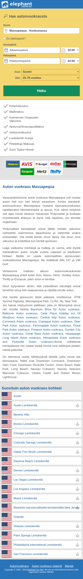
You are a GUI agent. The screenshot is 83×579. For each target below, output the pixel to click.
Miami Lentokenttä (25, 498)
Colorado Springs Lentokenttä (33, 442)
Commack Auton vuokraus (20, 321)
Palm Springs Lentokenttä (30, 535)
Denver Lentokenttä (26, 470)
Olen (17, 78)
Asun (17, 71)
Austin (17, 396)
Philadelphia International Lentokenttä (38, 544)
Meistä (69, 566)
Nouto (6, 25)
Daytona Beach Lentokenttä (31, 461)
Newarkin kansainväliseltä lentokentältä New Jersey (46, 507)
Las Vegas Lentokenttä (28, 479)
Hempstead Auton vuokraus (61, 337)
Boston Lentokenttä (26, 424)
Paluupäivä (9, 55)
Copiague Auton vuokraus (55, 321)
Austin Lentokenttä (25, 405)
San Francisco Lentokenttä (31, 554)
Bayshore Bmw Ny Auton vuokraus (55, 309)
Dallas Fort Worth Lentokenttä (33, 451)
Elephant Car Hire (35, 570)
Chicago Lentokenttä (27, 433)
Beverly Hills (21, 414)
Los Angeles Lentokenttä (29, 489)
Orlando (19, 516)
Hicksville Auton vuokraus (32, 341)
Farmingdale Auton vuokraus (52, 325)
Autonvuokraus (19, 566)
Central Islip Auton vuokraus (60, 317)
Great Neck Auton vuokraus (44, 333)
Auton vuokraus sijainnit (47, 566)
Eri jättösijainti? (16, 38)
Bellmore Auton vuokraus (20, 313)
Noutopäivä (9, 44)
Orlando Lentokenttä (27, 526)
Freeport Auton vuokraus (47, 329)
